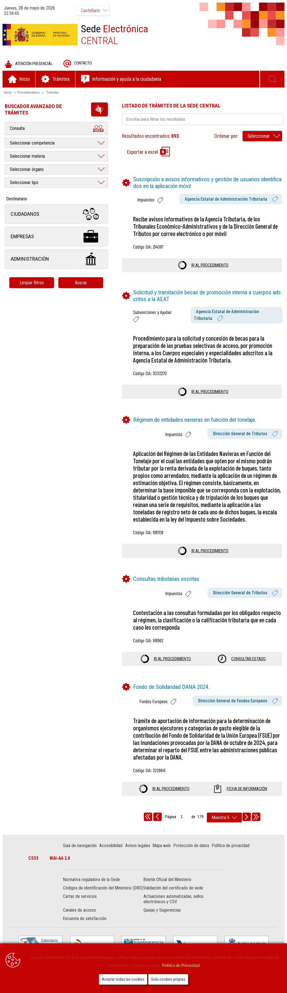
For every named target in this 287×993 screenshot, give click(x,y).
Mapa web (162, 845)
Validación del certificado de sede (173, 888)
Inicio (8, 93)
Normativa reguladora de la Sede (91, 880)
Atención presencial (29, 64)
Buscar (81, 283)
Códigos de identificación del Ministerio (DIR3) (97, 891)
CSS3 (34, 858)
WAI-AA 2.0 (60, 858)
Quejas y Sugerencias (162, 916)
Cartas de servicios (80, 902)
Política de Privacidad (181, 965)
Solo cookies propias (168, 979)
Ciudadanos (56, 214)
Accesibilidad (111, 845)
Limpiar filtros (32, 283)
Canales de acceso (79, 916)
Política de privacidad (231, 845)
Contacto (78, 64)
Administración (56, 259)
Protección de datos (192, 845)
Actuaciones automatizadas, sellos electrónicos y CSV (173, 905)
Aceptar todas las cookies (123, 979)
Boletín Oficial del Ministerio (167, 880)
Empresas (56, 237)
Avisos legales (138, 845)
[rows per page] (224, 818)
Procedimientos (28, 93)
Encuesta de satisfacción (85, 924)
